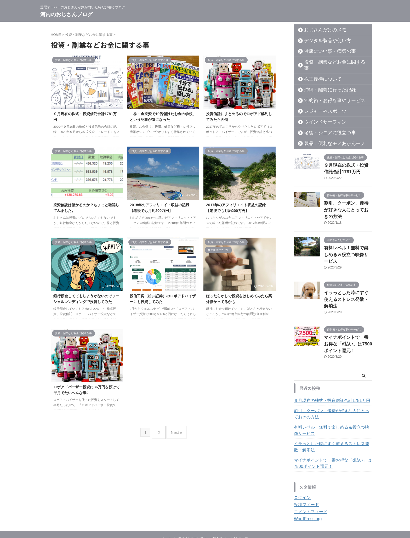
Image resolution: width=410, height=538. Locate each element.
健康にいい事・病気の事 (323, 51)
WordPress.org (306, 484)
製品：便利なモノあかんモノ (327, 137)
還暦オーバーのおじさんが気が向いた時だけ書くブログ (205, 513)
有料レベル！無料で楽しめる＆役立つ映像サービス (332, 395)
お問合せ (216, 503)
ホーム (167, 503)
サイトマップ (238, 503)
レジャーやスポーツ (319, 105)
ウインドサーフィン (319, 116)
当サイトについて (190, 503)
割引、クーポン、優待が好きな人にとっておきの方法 (332, 379)
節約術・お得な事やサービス (327, 94)
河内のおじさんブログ (66, 14)
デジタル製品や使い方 (321, 40)
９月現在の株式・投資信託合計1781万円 (327, 365)
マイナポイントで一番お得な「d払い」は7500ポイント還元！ (348, 310)
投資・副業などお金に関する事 (328, 62)
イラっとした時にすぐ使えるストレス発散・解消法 (332, 412)
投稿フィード (305, 470)
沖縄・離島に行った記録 (323, 83)
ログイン (301, 463)
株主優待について (317, 73)
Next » (175, 430)
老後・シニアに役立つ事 (323, 126)
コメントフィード (308, 477)
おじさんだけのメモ (319, 30)
